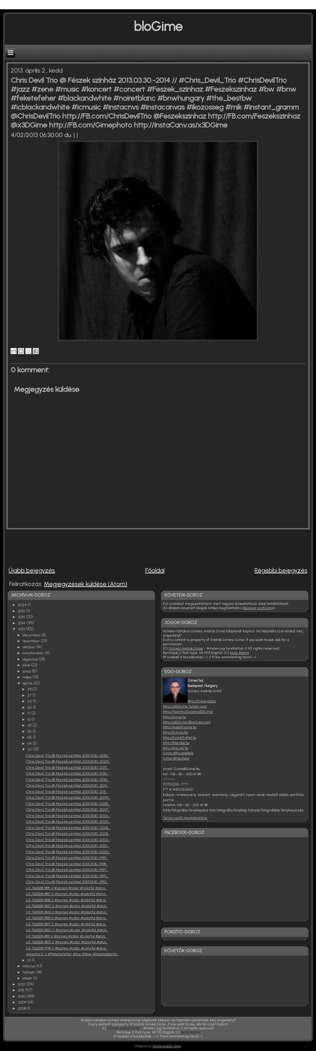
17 (29, 713)
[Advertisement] (117, 545)
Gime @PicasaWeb (178, 753)
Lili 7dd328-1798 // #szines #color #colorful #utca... (66, 948)
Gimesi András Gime (186, 648)
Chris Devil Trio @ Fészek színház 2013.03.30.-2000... (68, 852)
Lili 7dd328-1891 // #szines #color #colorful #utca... (66, 888)
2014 (22, 623)
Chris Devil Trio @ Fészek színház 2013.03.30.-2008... (68, 804)
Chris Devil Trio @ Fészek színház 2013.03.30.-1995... (67, 876)
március (29, 966)
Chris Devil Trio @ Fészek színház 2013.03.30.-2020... (68, 761)
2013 (22, 629)
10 (29, 719)
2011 (21, 990)
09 (29, 725)
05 (30, 737)
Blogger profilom (257, 608)
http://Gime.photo (202, 701)
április (28, 683)
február (29, 972)
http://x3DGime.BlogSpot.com (186, 722)
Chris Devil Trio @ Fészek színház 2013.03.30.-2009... (68, 797)
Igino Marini (239, 653)
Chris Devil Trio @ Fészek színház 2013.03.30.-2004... (68, 828)
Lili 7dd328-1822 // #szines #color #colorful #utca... (67, 930)
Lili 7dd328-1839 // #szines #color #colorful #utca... (66, 918)
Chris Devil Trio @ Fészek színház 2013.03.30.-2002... (68, 840)
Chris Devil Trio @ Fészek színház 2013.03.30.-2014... (67, 779)
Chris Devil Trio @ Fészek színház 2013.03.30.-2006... (68, 816)
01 (29, 960)
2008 (22, 1008)
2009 (22, 1002)
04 (30, 743)
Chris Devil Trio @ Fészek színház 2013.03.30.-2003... (68, 833)
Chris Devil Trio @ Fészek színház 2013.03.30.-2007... (68, 809)
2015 (22, 617)
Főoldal (154, 570)
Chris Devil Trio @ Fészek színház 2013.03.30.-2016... (67, 773)
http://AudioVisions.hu (179, 727)
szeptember (34, 653)
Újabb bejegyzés (32, 570)
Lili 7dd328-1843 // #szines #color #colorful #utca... (66, 912)
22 (30, 707)
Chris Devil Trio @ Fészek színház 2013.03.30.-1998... (67, 864)
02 (30, 749)
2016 (22, 611)
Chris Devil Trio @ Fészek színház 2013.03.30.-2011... (67, 791)
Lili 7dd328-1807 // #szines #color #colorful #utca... (67, 942)
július (27, 665)
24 (30, 701)
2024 (22, 605)
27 (29, 695)
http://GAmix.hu (175, 732)
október (29, 647)
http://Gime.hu (174, 717)
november (32, 641)
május (27, 677)
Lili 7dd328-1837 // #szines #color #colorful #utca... (66, 924)
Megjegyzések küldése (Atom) (85, 584)
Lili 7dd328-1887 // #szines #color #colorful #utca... (66, 894)
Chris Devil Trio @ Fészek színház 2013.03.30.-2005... (68, 821)
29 (29, 689)
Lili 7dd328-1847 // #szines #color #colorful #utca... (67, 906)
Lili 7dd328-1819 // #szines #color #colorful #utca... (66, 936)
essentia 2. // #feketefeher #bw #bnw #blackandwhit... (72, 954)
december (32, 635)
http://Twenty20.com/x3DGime (188, 712)
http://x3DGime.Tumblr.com (185, 706)
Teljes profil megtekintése (185, 818)
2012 (22, 984)
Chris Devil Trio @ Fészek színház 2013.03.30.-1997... (67, 870)
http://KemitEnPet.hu (179, 737)
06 (29, 731)
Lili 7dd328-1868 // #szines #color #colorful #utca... (66, 900)
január (28, 978)
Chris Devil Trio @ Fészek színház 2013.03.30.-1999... (67, 858)
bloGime (158, 26)
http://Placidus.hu (176, 743)
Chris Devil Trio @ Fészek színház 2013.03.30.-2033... (67, 755)
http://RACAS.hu (175, 748)
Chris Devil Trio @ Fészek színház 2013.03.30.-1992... (67, 882)
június (27, 671)
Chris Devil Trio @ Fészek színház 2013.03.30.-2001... (67, 846)
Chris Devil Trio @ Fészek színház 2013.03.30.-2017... (67, 767)
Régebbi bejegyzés (281, 570)
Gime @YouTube (176, 758)
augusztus (31, 659)
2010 (22, 996)
